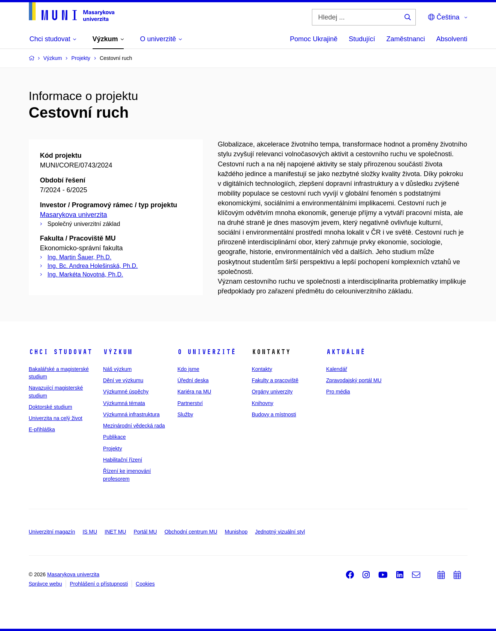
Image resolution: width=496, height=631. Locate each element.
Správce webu (45, 584)
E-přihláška (42, 429)
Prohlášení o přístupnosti (99, 584)
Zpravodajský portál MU (354, 380)
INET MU (115, 532)
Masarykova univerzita (73, 214)
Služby (185, 414)
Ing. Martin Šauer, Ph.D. (80, 257)
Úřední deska (192, 380)
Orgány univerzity (272, 392)
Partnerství (190, 403)
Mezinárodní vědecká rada (134, 426)
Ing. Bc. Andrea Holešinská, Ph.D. (93, 266)
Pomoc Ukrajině (313, 39)
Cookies (145, 584)
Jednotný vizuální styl (280, 532)
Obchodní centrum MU (191, 532)
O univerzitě (206, 352)
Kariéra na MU (194, 392)
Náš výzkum (117, 369)
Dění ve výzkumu (123, 380)
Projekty (112, 449)
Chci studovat (60, 352)
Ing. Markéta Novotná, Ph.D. (85, 274)
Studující (362, 39)
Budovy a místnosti (274, 414)
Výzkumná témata (124, 403)
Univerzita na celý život (55, 418)
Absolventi (451, 39)
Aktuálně (345, 352)
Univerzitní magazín (52, 532)
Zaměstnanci (405, 39)
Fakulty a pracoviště (275, 380)
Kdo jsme (188, 369)
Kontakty (262, 369)
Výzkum (117, 352)
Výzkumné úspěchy (125, 392)
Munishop (236, 532)
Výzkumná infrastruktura (131, 414)
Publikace (114, 437)
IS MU (89, 532)
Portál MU (145, 532)
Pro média (338, 392)
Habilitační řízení (122, 460)
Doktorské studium (50, 407)
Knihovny (262, 403)
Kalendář (336, 369)
